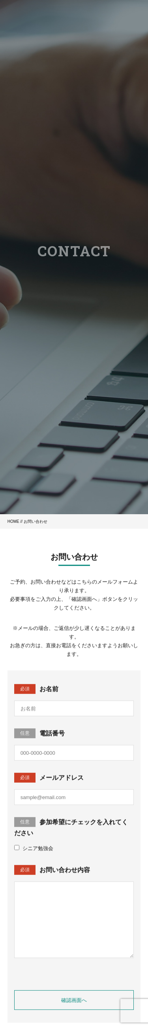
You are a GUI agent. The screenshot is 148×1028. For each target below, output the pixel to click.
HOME (13, 521)
